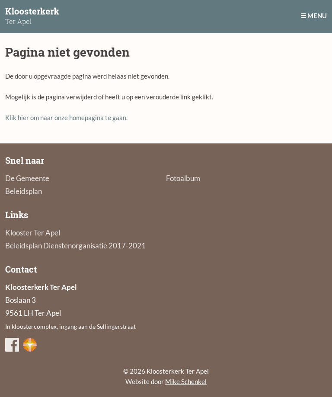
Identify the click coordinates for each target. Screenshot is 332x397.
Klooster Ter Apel (32, 232)
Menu (317, 15)
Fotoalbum (183, 178)
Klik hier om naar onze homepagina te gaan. (66, 117)
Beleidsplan (23, 191)
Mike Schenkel (186, 381)
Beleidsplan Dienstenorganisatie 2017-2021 (75, 245)
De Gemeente (27, 178)
